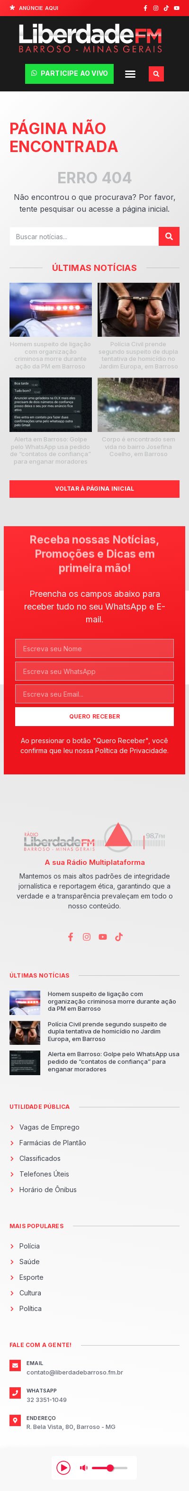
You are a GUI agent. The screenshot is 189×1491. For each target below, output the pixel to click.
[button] (130, 73)
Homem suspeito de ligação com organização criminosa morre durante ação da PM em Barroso (50, 355)
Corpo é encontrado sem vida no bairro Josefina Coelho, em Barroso (138, 446)
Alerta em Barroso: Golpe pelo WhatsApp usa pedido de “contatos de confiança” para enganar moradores (50, 450)
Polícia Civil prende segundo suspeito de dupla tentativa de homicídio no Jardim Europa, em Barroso (138, 355)
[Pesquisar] (169, 236)
